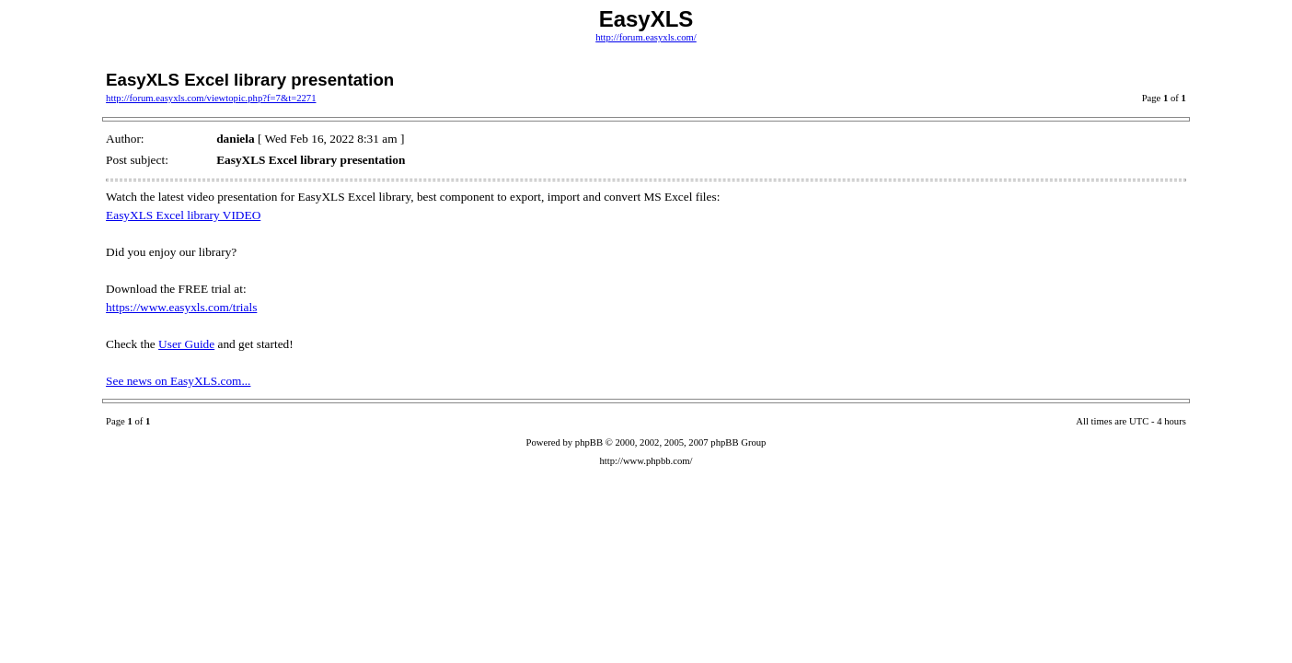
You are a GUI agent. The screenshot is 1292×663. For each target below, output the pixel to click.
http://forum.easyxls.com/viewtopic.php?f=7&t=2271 (211, 98)
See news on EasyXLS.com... (178, 381)
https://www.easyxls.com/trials (181, 307)
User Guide (186, 344)
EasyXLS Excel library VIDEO (183, 215)
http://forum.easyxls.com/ (646, 37)
